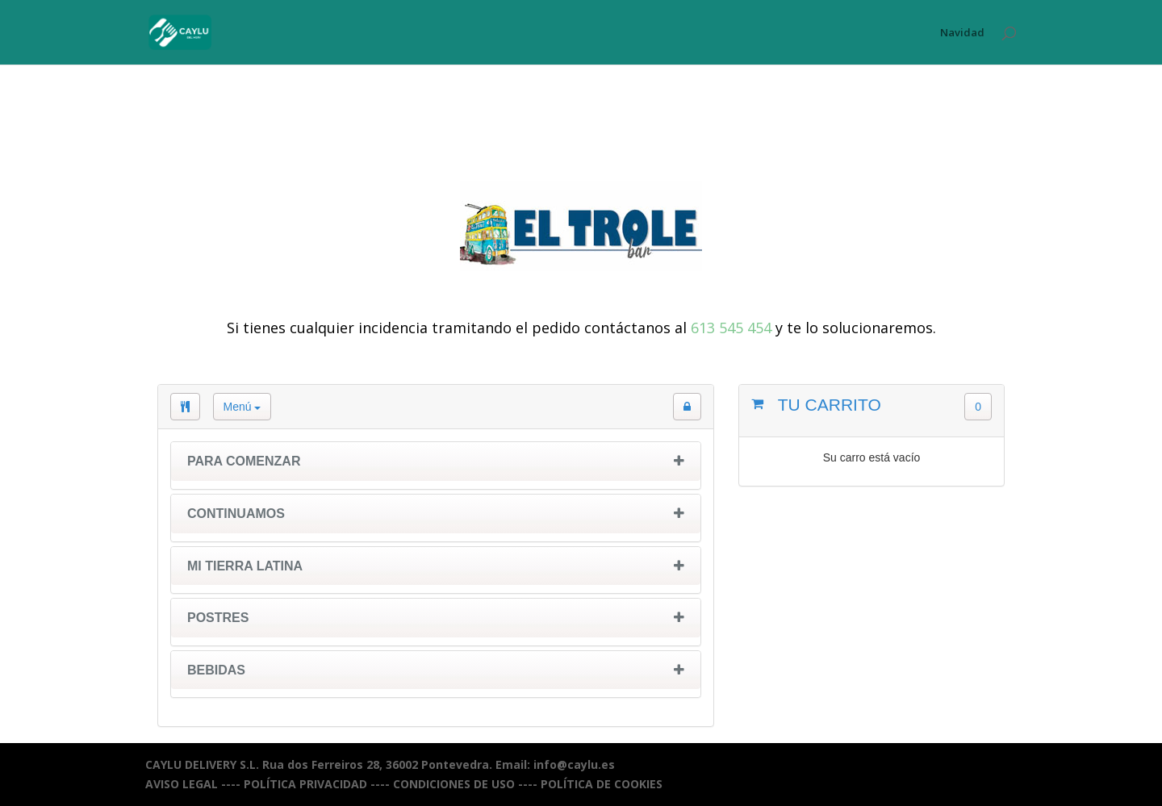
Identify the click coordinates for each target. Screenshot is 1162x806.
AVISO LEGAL (181, 783)
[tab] (435, 465)
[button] (687, 406)
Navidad (962, 33)
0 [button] (978, 406)
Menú (242, 406)
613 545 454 (731, 327)
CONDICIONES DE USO (454, 783)
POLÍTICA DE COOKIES (602, 783)
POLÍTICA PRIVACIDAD (305, 783)
